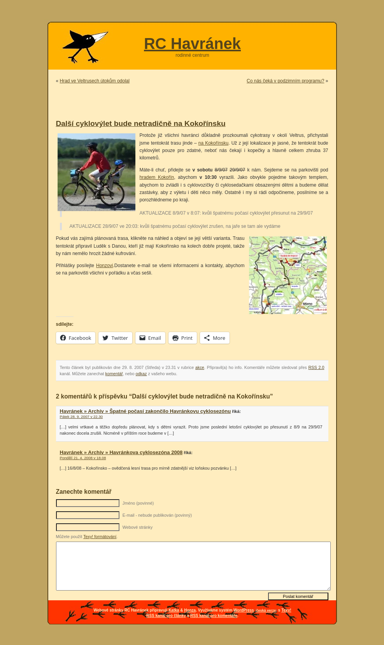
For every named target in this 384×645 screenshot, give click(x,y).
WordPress (243, 610)
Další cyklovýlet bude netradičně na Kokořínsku (141, 123)
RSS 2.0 (316, 367)
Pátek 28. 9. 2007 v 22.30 (81, 416)
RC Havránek (192, 43)
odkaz (141, 373)
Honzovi (104, 265)
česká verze (266, 610)
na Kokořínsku (213, 143)
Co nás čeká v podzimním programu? (285, 81)
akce (199, 367)
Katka (173, 610)
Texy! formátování (99, 536)
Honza (190, 610)
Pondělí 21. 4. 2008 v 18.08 (83, 458)
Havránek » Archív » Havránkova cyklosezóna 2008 (121, 452)
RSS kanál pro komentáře (213, 616)
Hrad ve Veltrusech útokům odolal (95, 81)
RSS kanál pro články (166, 616)
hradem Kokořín (157, 177)
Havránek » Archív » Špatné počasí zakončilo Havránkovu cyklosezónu (145, 411)
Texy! (286, 610)
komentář (114, 373)
